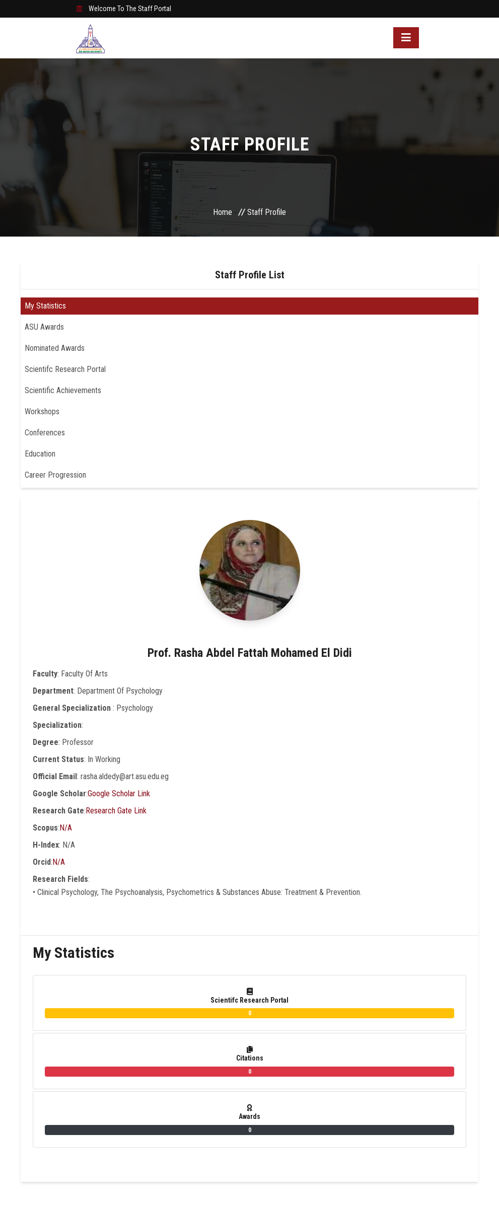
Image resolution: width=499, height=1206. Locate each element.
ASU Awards (44, 327)
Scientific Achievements (63, 390)
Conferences (45, 432)
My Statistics (45, 306)
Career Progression (55, 475)
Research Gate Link (116, 810)
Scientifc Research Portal (65, 369)
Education (40, 454)
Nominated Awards (55, 348)
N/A (65, 828)
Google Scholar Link (119, 793)
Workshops (42, 411)
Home (222, 212)
